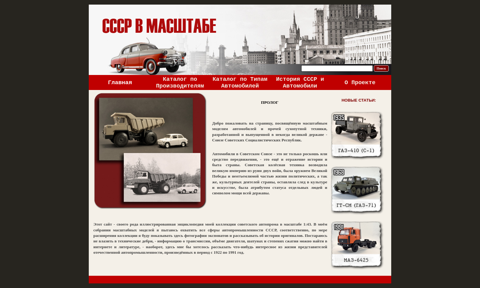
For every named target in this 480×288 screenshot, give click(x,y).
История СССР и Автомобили (300, 82)
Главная (120, 82)
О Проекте (360, 82)
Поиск (381, 68)
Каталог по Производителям (180, 82)
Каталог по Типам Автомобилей (239, 82)
